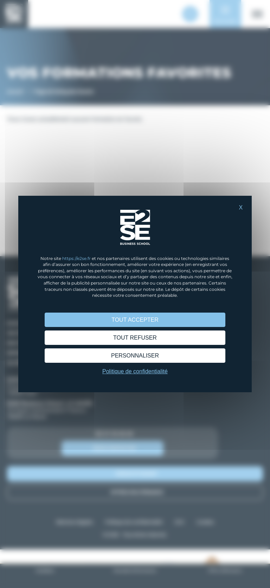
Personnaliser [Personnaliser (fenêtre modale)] (135, 356)
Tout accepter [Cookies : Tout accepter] (135, 320)
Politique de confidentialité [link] (135, 371)
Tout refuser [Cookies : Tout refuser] (135, 338)
